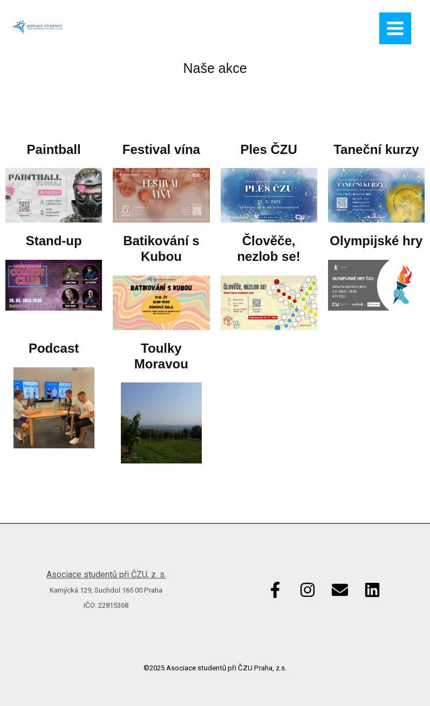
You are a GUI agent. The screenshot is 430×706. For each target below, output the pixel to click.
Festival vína (161, 149)
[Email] (340, 590)
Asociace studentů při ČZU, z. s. (106, 574)
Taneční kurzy (376, 149)
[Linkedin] (372, 590)
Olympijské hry (376, 240)
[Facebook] (275, 590)
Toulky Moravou (161, 356)
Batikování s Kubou (161, 248)
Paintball (54, 149)
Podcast (54, 348)
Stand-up (54, 240)
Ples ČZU (268, 149)
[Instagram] (307, 590)
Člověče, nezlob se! (268, 248)
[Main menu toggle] (395, 28)
